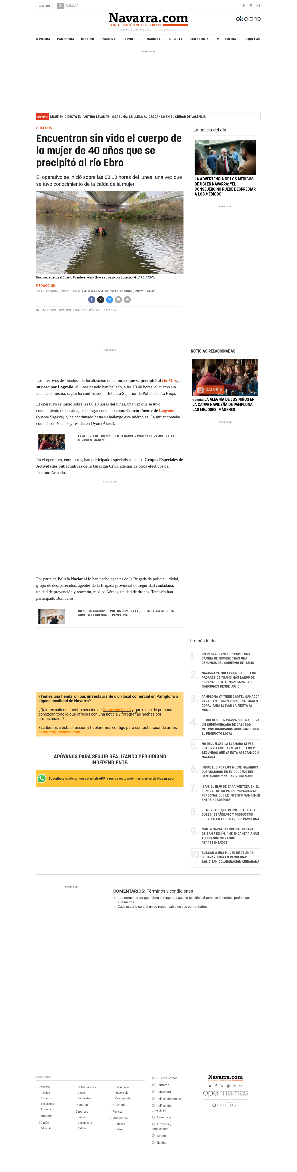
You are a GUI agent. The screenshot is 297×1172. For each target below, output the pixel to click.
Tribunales (47, 1104)
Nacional (154, 39)
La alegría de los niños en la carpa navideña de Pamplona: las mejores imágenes (127, 438)
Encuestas (84, 1098)
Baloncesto (85, 1123)
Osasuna (108, 39)
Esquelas (252, 39)
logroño (80, 310)
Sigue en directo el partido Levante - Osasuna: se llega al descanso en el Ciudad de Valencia (128, 117)
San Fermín (199, 39)
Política (45, 1093)
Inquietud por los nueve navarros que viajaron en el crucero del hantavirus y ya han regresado (230, 772)
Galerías (120, 1124)
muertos (49, 310)
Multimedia (226, 39)
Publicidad (163, 1092)
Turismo (161, 1136)
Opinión (87, 39)
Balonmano (122, 1087)
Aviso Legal (164, 1118)
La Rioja (110, 310)
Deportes (131, 39)
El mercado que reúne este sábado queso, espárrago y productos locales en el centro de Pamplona (230, 815)
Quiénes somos (166, 1078)
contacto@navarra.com (59, 732)
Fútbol (82, 1117)
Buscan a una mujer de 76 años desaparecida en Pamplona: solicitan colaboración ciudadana (230, 857)
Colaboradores (87, 1087)
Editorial (46, 1128)
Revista (176, 39)
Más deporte (122, 1098)
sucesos (64, 310)
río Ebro (169, 380)
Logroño (166, 410)
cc (240, 1086)
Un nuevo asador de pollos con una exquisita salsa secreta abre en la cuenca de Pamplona (126, 613)
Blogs (81, 1093)
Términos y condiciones (170, 891)
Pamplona (65, 39)
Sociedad (46, 1109)
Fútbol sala (121, 1093)
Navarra (43, 39)
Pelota (82, 1128)
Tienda (161, 1143)
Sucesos (46, 1098)
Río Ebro (95, 310)
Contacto (162, 1085)
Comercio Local (117, 710)
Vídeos (119, 1129)
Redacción (46, 286)
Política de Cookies (169, 1099)
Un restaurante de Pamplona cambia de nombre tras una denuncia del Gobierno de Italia (228, 659)
